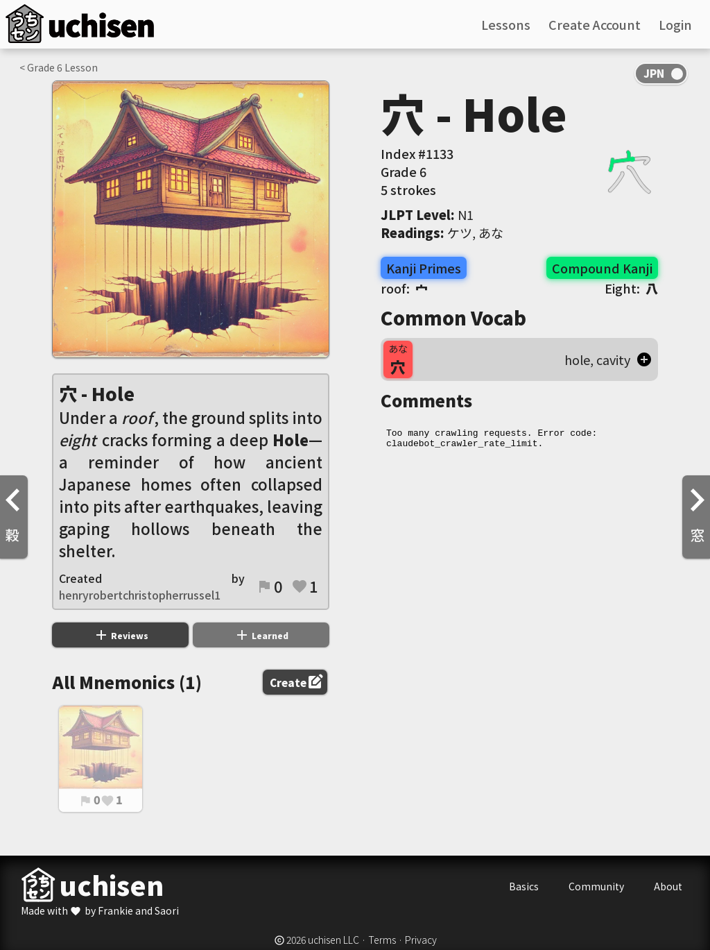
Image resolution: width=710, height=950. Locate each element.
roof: (404, 288)
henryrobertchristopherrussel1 (139, 594)
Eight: (631, 288)
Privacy (421, 940)
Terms (382, 940)
